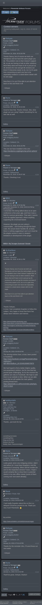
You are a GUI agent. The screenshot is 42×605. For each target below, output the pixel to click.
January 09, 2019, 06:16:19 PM (13, 419)
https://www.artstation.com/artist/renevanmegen (18, 521)
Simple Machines (4, 603)
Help (31, 602)
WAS (7, 198)
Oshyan (8, 38)
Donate (28, 243)
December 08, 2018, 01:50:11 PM (14, 259)
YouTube (20, 603)
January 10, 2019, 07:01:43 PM (13, 543)
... (18, 595)
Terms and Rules (37, 602)
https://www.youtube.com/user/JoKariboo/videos (18, 330)
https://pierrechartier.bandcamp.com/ (15, 321)
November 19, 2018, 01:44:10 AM (14, 107)
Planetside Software (17, 602)
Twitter (24, 602)
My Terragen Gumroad (16, 243)
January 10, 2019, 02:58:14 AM (13, 460)
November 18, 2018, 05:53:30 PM (14, 53)
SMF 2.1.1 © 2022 (4, 602)
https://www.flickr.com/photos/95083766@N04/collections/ (21, 323)
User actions (34, 594)
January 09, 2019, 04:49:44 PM (13, 351)
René (7, 491)
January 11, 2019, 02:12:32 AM (13, 572)
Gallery (5, 124)
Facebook (15, 603)
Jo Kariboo (10, 250)
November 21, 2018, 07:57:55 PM (14, 205)
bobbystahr (10, 400)
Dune (7, 98)
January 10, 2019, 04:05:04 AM (13, 500)
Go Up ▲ (32, 603)
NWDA (5, 243)
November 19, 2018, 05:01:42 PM (14, 146)
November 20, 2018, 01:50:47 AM (14, 174)
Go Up (4, 595)
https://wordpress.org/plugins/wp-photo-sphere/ (20, 151)
